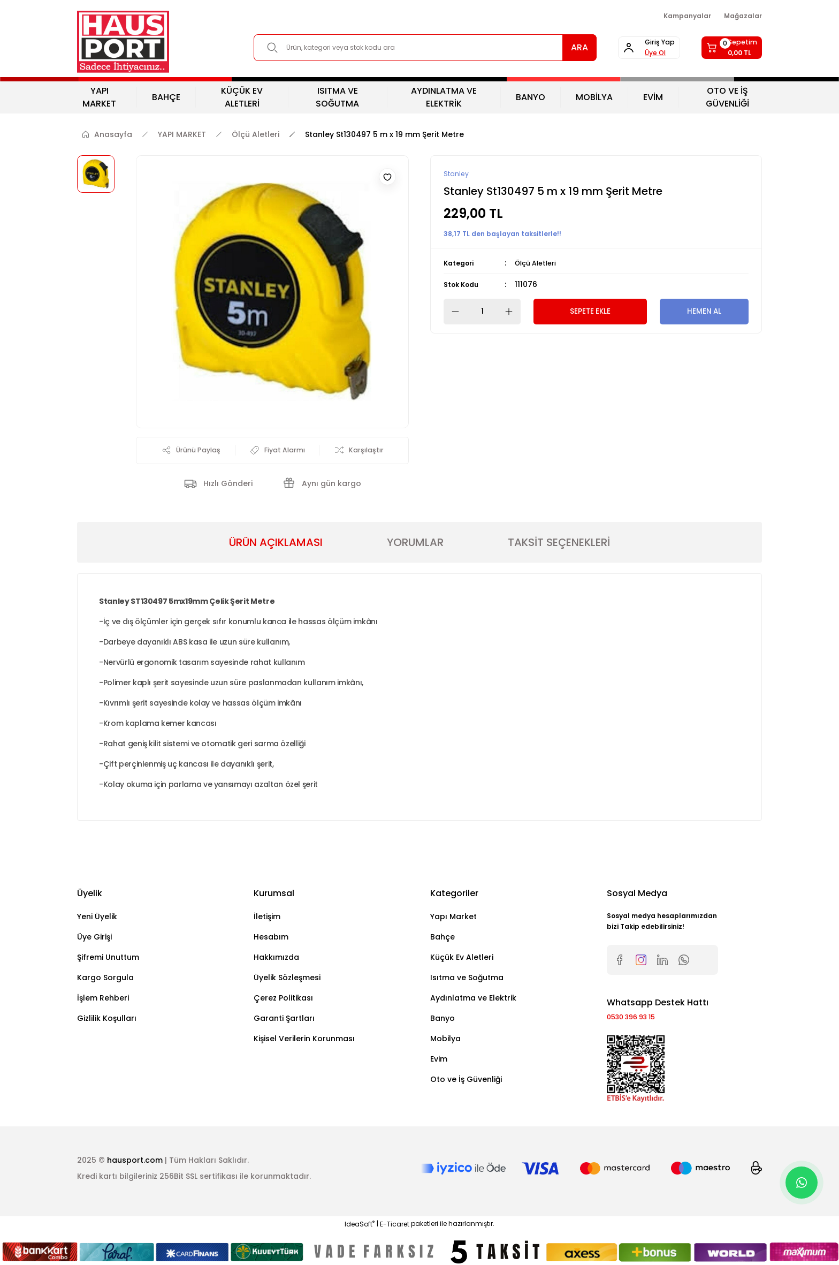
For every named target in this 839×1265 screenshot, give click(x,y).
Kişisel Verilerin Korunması (304, 1041)
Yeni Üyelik (97, 919)
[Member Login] (621, 47)
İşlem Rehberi (103, 1000)
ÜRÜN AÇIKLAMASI (276, 544)
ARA (541, 47)
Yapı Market (453, 919)
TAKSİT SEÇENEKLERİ (559, 544)
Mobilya (445, 1041)
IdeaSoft (360, 1229)
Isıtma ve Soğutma (467, 980)
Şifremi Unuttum (108, 960)
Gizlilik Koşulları (106, 1021)
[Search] (406, 47)
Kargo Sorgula (105, 980)
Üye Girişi (94, 939)
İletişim (267, 919)
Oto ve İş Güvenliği (466, 1082)
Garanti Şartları (284, 1021)
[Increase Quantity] (512, 312)
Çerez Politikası (283, 1000)
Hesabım (271, 939)
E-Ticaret (394, 1229)
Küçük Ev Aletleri (461, 960)
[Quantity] (482, 312)
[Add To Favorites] (387, 176)
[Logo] (123, 42)
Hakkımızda (276, 960)
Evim (438, 1061)
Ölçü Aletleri (538, 264)
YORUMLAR (415, 544)
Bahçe (442, 939)
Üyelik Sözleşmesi (287, 980)
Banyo (442, 1021)
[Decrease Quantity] (452, 312)
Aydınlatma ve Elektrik (473, 1000)
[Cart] (722, 47)
